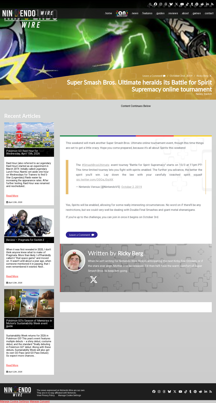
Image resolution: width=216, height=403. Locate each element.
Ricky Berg (202, 75)
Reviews (173, 13)
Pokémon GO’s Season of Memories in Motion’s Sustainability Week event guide (29, 323)
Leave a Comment (153, 75)
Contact (209, 13)
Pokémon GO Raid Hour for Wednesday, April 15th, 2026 (23, 152)
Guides (160, 13)
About (185, 13)
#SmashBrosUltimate (95, 165)
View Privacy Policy (46, 395)
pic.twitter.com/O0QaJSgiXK (94, 179)
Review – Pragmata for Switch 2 (25, 240)
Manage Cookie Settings (70, 395)
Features (147, 13)
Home (108, 13)
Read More (12, 195)
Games (197, 13)
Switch (208, 94)
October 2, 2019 (131, 186)
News (135, 13)
